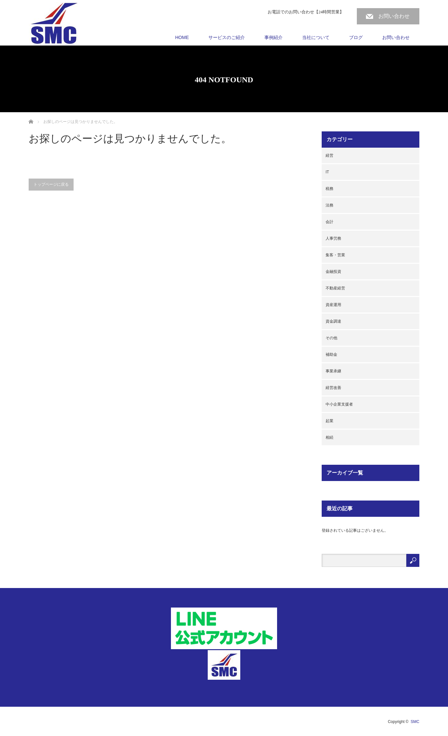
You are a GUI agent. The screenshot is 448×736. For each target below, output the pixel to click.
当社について (315, 37)
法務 (329, 205)
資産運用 (333, 304)
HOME (182, 37)
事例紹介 (273, 37)
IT (327, 172)
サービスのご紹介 (226, 37)
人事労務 (333, 238)
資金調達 (333, 321)
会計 (329, 222)
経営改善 (333, 387)
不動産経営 (335, 288)
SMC (415, 721)
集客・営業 (335, 255)
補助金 (331, 354)
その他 (331, 338)
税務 (329, 188)
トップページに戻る (51, 184)
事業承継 (333, 371)
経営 (329, 155)
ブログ (356, 37)
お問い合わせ (394, 16)
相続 (329, 437)
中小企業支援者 (339, 404)
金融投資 (333, 271)
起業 (329, 421)
